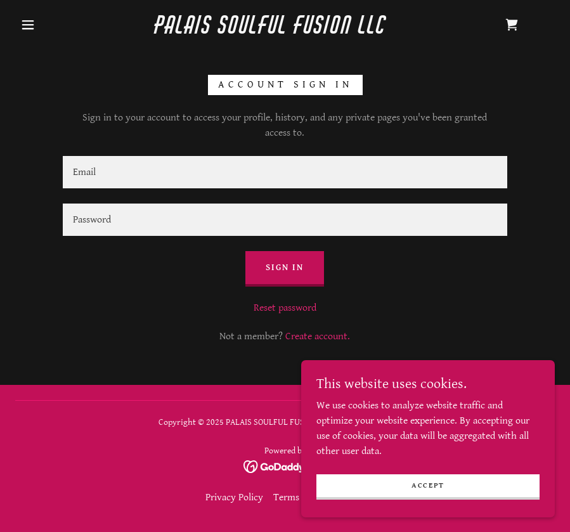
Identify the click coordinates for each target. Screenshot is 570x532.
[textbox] (285, 172)
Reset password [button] (285, 308)
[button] (28, 24)
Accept (427, 485)
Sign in (285, 268)
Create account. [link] (317, 336)
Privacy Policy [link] (234, 497)
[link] (270, 31)
